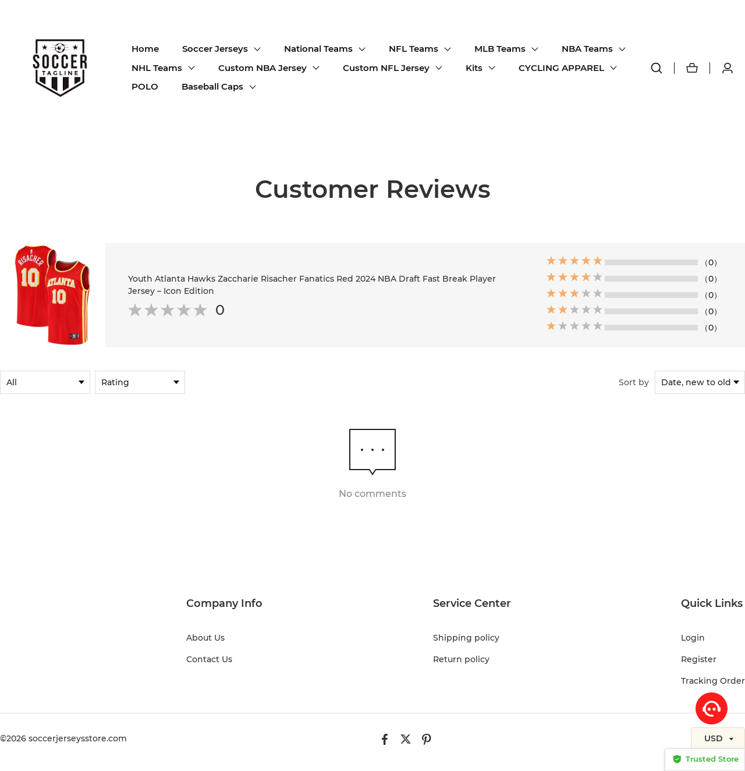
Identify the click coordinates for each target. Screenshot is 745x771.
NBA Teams (587, 48)
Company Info (224, 603)
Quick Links (712, 603)
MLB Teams (500, 48)
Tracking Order (713, 681)
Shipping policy (466, 638)
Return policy (461, 659)
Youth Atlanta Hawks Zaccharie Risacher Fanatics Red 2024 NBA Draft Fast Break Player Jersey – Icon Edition (312, 284)
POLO (145, 86)
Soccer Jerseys (215, 48)
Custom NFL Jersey (386, 67)
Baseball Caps (212, 86)
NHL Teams (157, 67)
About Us (205, 638)
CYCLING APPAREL (561, 67)
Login (693, 638)
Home (145, 48)
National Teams (318, 48)
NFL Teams (413, 48)
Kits (474, 67)
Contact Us (209, 659)
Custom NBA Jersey (262, 67)
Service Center (472, 603)
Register (698, 659)
